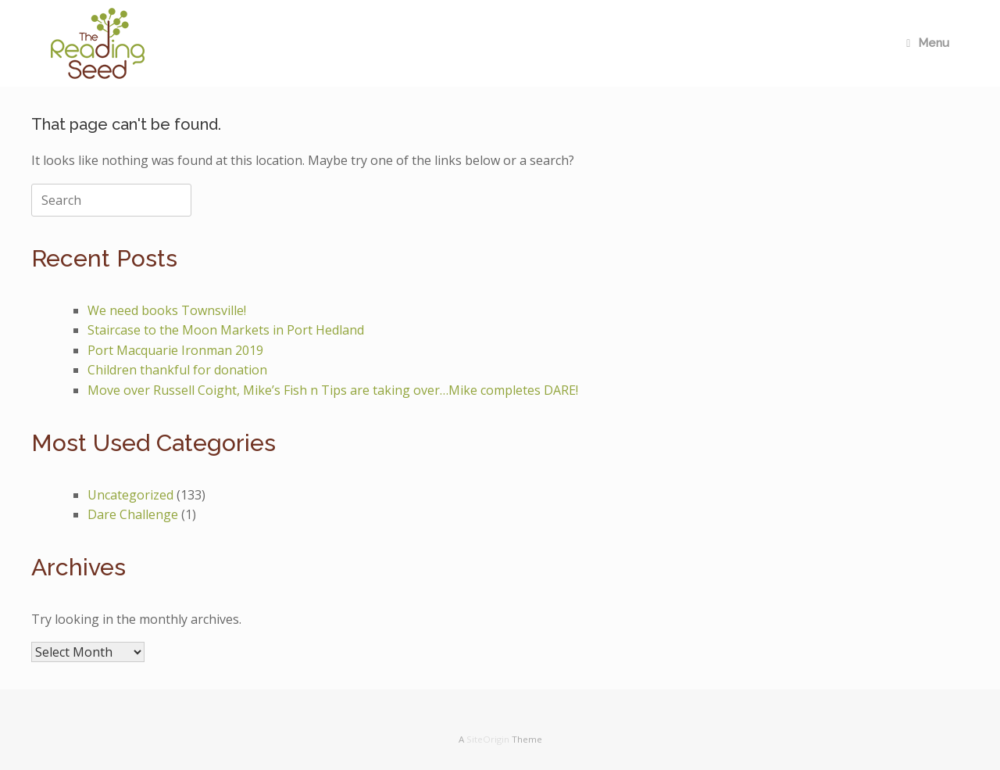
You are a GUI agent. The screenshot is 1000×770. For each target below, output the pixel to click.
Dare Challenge (133, 514)
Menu (927, 43)
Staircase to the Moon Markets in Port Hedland (226, 329)
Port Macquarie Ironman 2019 (175, 350)
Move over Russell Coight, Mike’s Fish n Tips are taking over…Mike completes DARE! (333, 390)
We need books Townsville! (167, 310)
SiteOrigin (487, 739)
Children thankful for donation (177, 369)
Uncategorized (130, 494)
